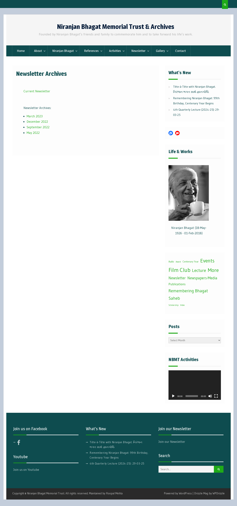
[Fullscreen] (216, 396)
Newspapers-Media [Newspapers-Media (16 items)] (202, 278)
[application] (194, 385)
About (38, 51)
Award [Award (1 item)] (178, 262)
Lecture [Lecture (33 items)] (199, 270)
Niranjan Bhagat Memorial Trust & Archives (115, 27)
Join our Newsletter (171, 442)
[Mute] (210, 396)
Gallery (160, 51)
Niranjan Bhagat (63, 51)
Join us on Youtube (26, 470)
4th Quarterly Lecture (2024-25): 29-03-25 (117, 463)
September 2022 (38, 127)
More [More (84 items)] (213, 270)
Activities (115, 51)
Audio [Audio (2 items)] (171, 261)
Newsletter (138, 51)
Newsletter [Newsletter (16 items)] (177, 278)
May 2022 (33, 133)
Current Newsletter (37, 91)
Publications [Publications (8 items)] (177, 284)
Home (21, 51)
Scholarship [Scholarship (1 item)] (173, 305)
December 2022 (37, 121)
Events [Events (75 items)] (207, 260)
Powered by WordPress (178, 493)
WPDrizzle (219, 493)
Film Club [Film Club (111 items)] (179, 270)
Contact (180, 51)
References (91, 51)
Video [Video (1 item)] (182, 305)
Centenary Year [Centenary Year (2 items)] (191, 261)
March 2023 (35, 116)
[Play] (173, 396)
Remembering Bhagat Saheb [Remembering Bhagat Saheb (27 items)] (188, 294)
